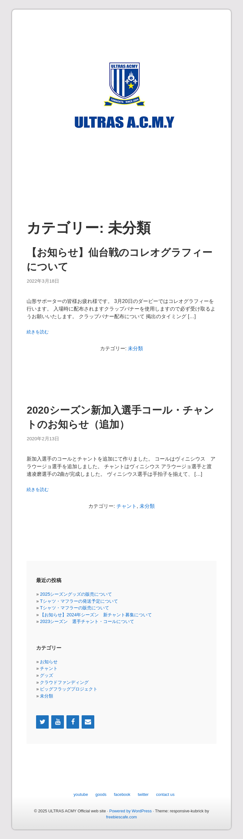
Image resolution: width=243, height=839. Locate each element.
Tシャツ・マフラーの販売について (74, 607)
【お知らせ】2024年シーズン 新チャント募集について (96, 614)
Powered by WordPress (130, 811)
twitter (143, 794)
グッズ (46, 675)
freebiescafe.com (121, 817)
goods (101, 794)
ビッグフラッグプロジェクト (68, 689)
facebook (122, 794)
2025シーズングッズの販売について (76, 594)
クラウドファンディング (64, 682)
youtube (80, 794)
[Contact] (88, 722)
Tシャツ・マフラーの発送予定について (79, 601)
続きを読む (38, 332)
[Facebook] (72, 722)
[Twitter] (42, 722)
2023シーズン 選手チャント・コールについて (87, 621)
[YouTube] (57, 722)
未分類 (135, 348)
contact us (165, 794)
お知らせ (49, 661)
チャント (126, 506)
